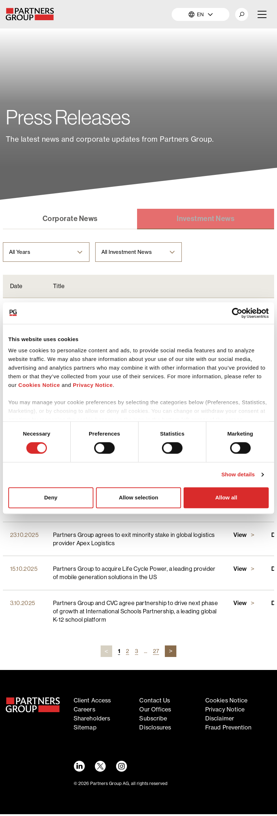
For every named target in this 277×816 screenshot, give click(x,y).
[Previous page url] (106, 653)
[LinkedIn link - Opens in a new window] (79, 768)
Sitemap (85, 729)
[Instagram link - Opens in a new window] (122, 768)
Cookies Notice (39, 385)
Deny (50, 497)
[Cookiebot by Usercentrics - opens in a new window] (237, 313)
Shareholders (92, 720)
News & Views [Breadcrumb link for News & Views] (52, 96)
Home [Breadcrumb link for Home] (13, 96)
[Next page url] (170, 653)
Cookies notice (226, 702)
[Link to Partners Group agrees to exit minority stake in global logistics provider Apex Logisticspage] (245, 537)
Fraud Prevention (228, 729)
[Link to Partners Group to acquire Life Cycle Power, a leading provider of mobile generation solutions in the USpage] (245, 571)
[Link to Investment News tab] (205, 219)
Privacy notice (225, 711)
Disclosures (155, 729)
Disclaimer (219, 720)
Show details (238, 475)
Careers (84, 711)
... (145, 652)
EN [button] (201, 14)
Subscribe (153, 720)
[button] (241, 14)
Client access (92, 702)
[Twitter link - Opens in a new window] (100, 768)
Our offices (155, 711)
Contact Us (154, 702)
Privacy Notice (93, 385)
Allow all (226, 497)
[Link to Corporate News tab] (70, 219)
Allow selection (138, 497)
